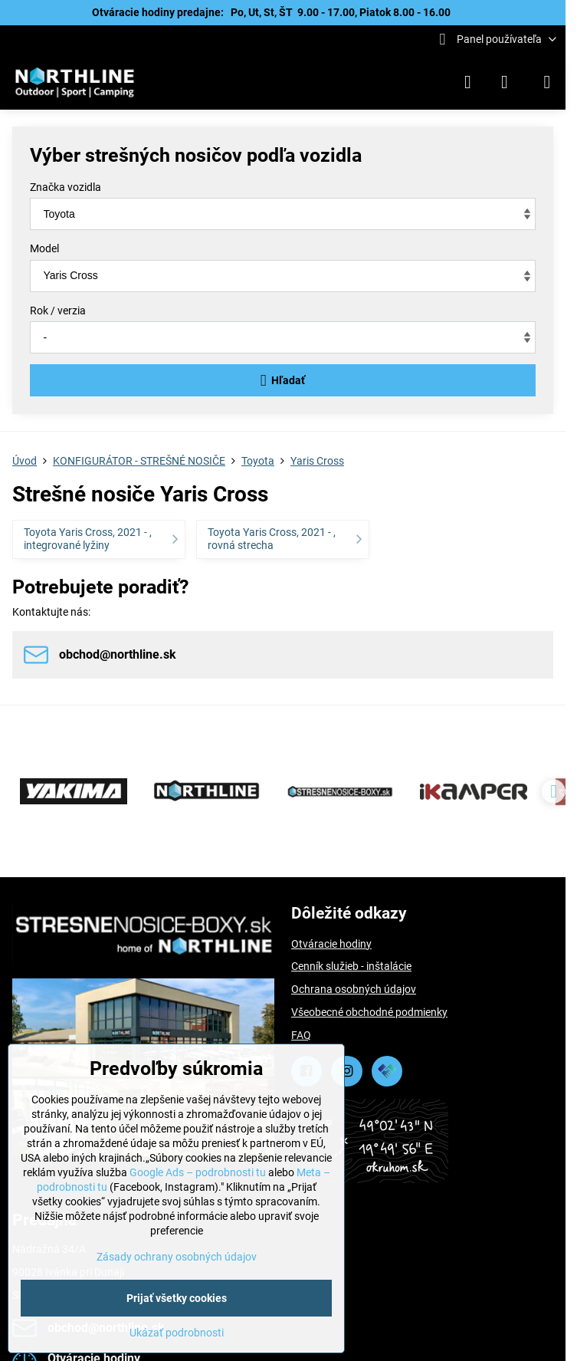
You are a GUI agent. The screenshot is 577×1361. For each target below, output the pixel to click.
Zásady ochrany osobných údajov (177, 1257)
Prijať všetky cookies (176, 1298)
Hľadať (283, 381)
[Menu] (547, 82)
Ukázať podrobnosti (176, 1332)
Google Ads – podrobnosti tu (197, 1172)
